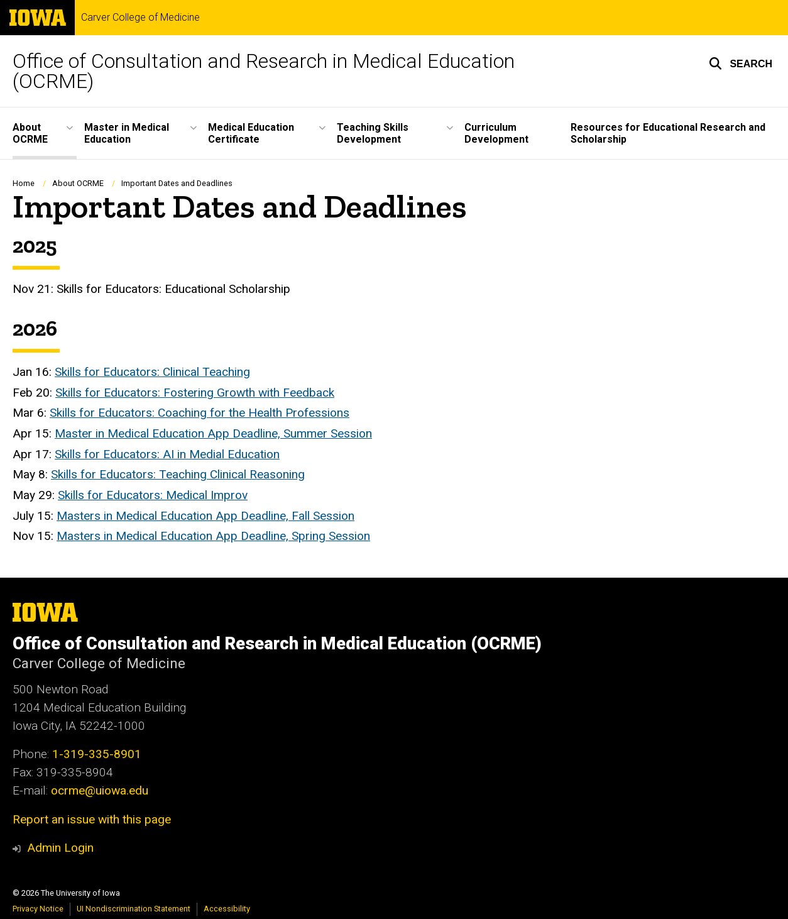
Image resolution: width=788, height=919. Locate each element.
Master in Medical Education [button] (126, 133)
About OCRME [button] (30, 133)
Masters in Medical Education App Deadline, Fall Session (205, 516)
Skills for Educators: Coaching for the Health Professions (199, 413)
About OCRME (78, 183)
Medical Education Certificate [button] (251, 133)
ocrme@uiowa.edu (99, 790)
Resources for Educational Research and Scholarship (668, 133)
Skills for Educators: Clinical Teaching (152, 372)
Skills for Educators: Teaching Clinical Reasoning (178, 475)
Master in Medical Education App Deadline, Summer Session (213, 433)
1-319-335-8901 (96, 754)
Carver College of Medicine (140, 17)
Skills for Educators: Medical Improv (153, 495)
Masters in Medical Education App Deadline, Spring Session (213, 536)
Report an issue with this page (92, 819)
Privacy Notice (38, 908)
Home (24, 183)
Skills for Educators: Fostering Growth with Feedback (194, 392)
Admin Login (60, 847)
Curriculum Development (496, 133)
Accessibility (227, 908)
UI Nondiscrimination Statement (133, 908)
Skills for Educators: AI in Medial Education (167, 454)
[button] (740, 63)
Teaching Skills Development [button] (372, 133)
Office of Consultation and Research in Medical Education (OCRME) (264, 71)
